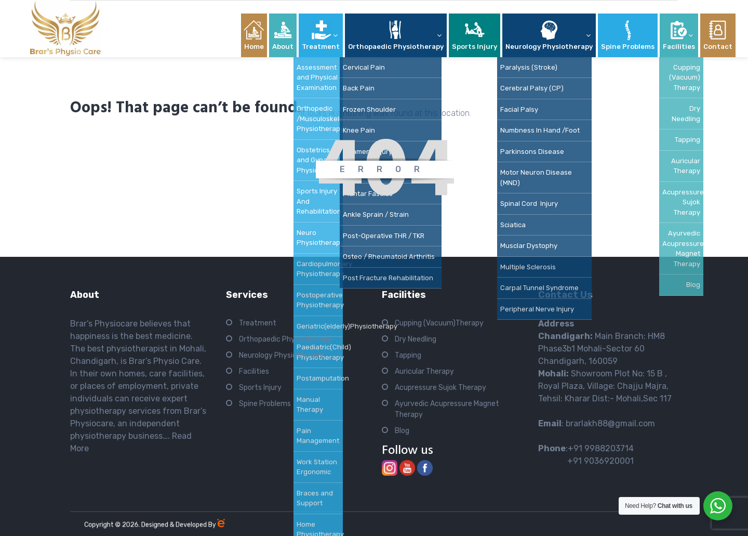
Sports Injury (260, 387)
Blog (402, 430)
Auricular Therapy (424, 371)
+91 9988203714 (601, 448)
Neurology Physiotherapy (281, 355)
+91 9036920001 (586, 461)
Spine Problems (265, 403)
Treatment (257, 323)
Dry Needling (415, 339)
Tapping (408, 355)
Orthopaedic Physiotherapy (285, 339)
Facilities (254, 371)
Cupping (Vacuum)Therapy (439, 323)
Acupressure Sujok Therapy (440, 387)
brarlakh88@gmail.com (610, 423)
